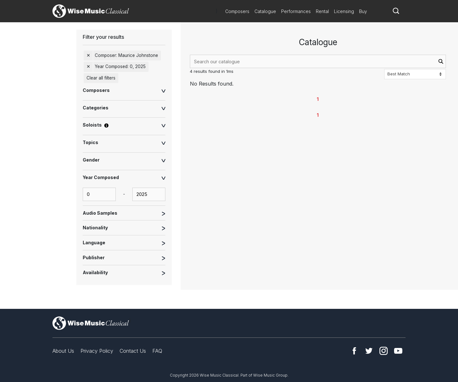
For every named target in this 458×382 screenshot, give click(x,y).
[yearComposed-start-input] (99, 194)
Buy (363, 11)
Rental (322, 11)
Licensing (344, 11)
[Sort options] (415, 74)
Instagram (383, 351)
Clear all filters (101, 77)
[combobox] (318, 61)
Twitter (369, 351)
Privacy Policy (96, 351)
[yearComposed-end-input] (148, 194)
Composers (237, 11)
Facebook (354, 351)
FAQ (157, 351)
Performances (296, 11)
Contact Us (133, 351)
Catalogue (265, 11)
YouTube (398, 351)
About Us (63, 351)
